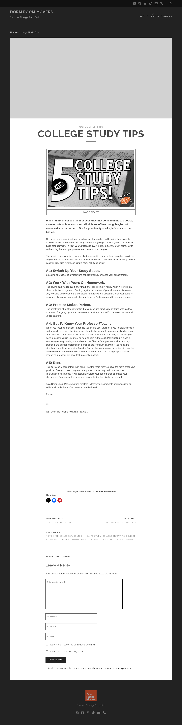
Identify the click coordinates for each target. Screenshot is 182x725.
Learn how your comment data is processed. (110, 661)
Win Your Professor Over (120, 515)
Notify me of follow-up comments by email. (72, 637)
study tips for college (107, 533)
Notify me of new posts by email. (66, 644)
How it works (163, 12)
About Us (146, 12)
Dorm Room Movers (31, 12)
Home (13, 25)
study (88, 533)
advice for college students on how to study (73, 529)
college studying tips (71, 533)
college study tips (114, 529)
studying (127, 533)
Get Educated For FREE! (60, 515)
